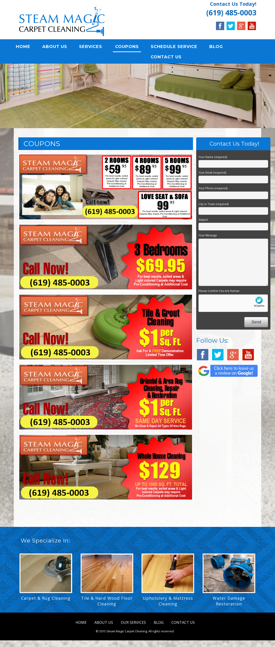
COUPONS (130, 47)
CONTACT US (169, 57)
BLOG (219, 47)
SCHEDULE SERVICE (177, 47)
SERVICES (93, 47)
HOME (26, 47)
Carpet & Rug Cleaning (46, 599)
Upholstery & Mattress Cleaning (168, 601)
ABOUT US (57, 47)
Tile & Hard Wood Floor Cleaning (107, 601)
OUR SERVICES (133, 623)
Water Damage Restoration (229, 601)
